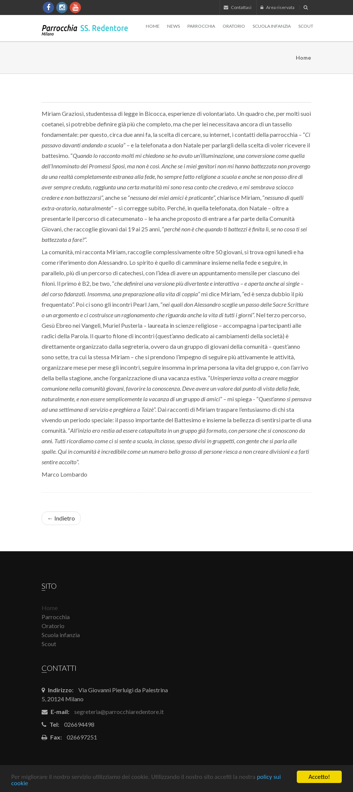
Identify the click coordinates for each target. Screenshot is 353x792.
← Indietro (61, 518)
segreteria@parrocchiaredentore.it (119, 711)
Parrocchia (201, 26)
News (173, 26)
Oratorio (234, 26)
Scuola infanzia (272, 26)
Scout (305, 26)
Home (153, 26)
